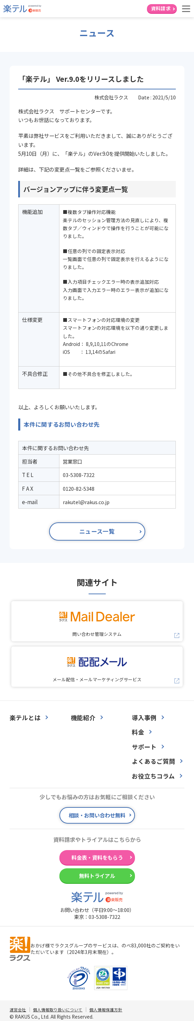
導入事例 (144, 718)
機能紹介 (83, 718)
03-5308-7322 (104, 916)
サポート (144, 747)
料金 (138, 732)
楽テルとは (25, 718)
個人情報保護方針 (105, 1009)
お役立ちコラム (153, 776)
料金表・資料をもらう (97, 857)
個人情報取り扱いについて (57, 1009)
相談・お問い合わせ (97, 815)
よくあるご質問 (153, 761)
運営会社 (18, 1009)
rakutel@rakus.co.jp (86, 502)
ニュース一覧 (97, 531)
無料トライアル (97, 875)
